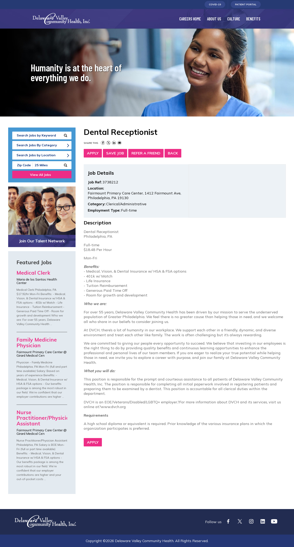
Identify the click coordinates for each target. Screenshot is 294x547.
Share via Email (119, 143)
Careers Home (190, 18)
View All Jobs (40, 175)
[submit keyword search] (65, 135)
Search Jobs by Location (36, 155)
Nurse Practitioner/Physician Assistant (42, 418)
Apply (93, 153)
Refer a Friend (145, 153)
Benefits (253, 18)
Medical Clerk (33, 273)
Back (173, 153)
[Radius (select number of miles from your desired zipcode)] (46, 165)
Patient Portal (245, 5)
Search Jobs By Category (37, 145)
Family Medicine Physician (37, 342)
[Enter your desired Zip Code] (22, 165)
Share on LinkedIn (114, 143)
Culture (233, 18)
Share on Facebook (103, 143)
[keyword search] (42, 135)
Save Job (115, 153)
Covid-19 (215, 5)
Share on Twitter (108, 143)
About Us (214, 18)
